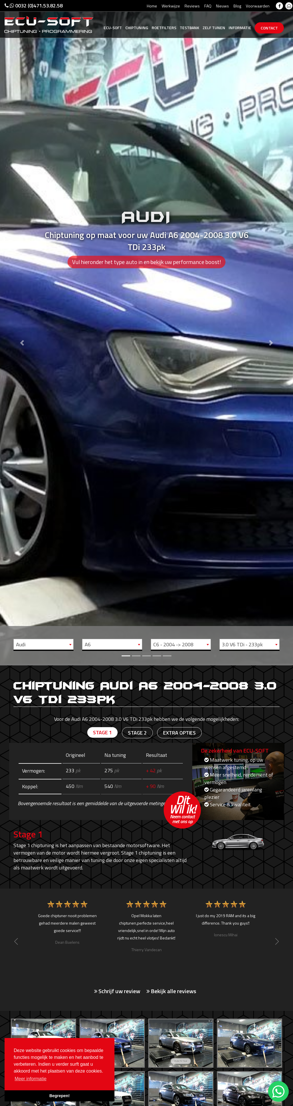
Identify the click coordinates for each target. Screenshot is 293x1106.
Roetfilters (164, 28)
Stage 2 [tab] (137, 733)
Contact (269, 28)
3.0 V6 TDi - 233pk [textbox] (242, 644)
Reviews (192, 6)
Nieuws (222, 6)
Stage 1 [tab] (102, 732)
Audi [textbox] (20, 644)
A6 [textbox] (88, 644)
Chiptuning (136, 28)
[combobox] (43, 644)
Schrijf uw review (117, 991)
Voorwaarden (258, 6)
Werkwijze (171, 6)
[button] (22, 332)
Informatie (240, 28)
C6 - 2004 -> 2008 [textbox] (173, 644)
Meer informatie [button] (30, 1078)
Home (152, 6)
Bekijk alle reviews (171, 991)
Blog (237, 6)
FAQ (207, 6)
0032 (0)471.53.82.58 (34, 5)
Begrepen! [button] (59, 1095)
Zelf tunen (214, 28)
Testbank (189, 28)
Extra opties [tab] (179, 733)
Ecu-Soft (113, 28)
